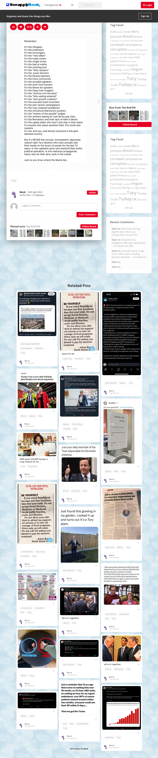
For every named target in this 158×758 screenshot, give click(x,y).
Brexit (23, 416)
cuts (65, 723)
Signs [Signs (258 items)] (137, 73)
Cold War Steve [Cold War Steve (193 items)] (136, 40)
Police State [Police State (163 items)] (131, 61)
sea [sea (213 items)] (132, 73)
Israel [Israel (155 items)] (112, 54)
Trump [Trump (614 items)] (142, 79)
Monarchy (118, 669)
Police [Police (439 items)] (122, 61)
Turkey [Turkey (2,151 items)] (125, 84)
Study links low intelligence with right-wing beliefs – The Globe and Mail (128, 242)
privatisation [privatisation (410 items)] (117, 65)
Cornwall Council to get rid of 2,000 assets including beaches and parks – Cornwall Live (129, 253)
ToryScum (32, 466)
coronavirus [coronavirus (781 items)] (133, 44)
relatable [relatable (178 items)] (126, 70)
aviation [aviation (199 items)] (120, 32)
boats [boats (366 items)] (127, 31)
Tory (14, 180)
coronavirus (110, 614)
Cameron (75, 491)
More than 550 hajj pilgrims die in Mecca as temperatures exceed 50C (126, 231)
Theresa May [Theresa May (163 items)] (121, 79)
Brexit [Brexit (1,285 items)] (128, 36)
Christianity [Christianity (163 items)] (124, 41)
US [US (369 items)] (139, 85)
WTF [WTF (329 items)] (112, 89)
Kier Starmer (111, 383)
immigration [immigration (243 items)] (142, 49)
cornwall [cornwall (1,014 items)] (117, 44)
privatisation (26, 348)
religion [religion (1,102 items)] (137, 69)
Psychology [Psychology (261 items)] (116, 69)
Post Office (77, 424)
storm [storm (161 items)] (112, 79)
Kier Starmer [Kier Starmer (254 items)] (121, 53)
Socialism (79, 358)
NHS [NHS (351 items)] (137, 57)
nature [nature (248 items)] (131, 57)
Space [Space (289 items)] (143, 73)
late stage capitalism (30, 344)
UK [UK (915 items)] (134, 85)
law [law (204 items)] (121, 57)
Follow (92, 192)
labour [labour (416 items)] (132, 54)
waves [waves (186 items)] (144, 85)
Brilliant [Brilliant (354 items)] (138, 36)
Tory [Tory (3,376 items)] (131, 78)
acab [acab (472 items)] (113, 31)
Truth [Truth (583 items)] (114, 85)
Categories (52, 5)
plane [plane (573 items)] (114, 61)
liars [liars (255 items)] (125, 57)
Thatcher (39, 348)
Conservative (27, 551)
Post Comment (87, 214)
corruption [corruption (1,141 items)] (118, 49)
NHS (116, 471)
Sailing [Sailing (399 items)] (126, 73)
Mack (27, 361)
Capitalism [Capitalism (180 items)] (114, 41)
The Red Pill (33, 226)
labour (123, 383)
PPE (107, 618)
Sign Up (145, 16)
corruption (124, 614)
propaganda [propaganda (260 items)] (132, 65)
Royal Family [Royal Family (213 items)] (115, 73)
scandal (66, 428)
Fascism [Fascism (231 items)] (131, 49)
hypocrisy (67, 358)
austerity (109, 737)
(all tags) (129, 93)
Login (149, 5)
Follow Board (89, 226)
